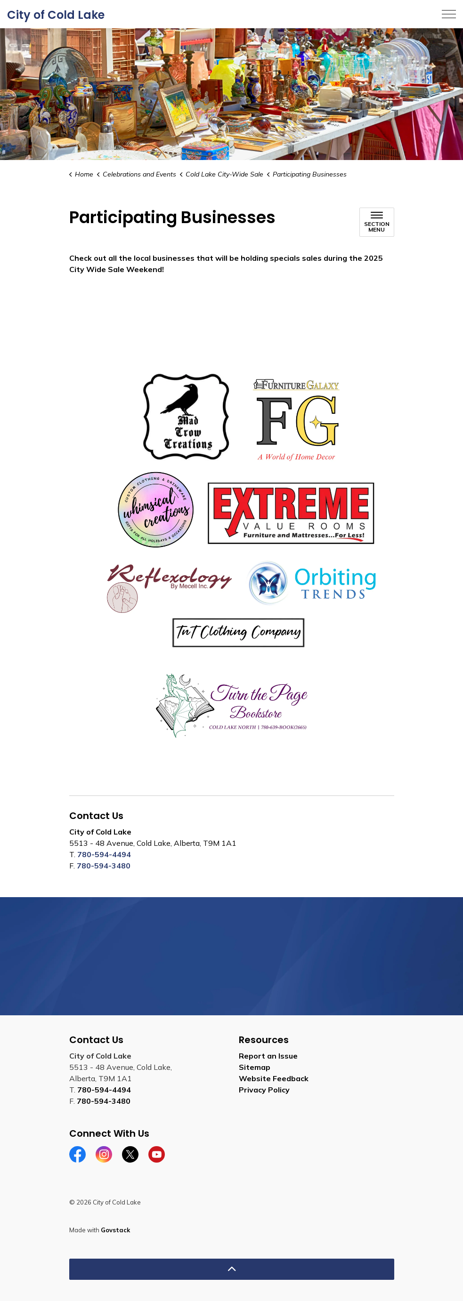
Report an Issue (268, 1055)
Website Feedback (274, 1078)
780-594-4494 (104, 854)
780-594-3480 (103, 865)
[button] (231, 557)
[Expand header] (449, 14)
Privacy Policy (264, 1089)
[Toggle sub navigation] (376, 222)
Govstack (115, 1230)
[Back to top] (231, 1269)
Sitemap (254, 1067)
